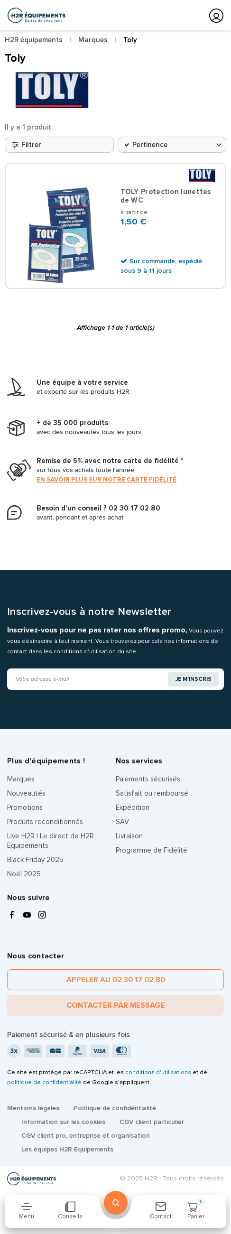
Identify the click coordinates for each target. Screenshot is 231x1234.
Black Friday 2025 (35, 859)
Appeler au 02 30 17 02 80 (115, 979)
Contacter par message (115, 1005)
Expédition (132, 807)
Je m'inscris (194, 679)
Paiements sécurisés (148, 779)
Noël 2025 (24, 874)
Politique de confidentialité (115, 1108)
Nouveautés (26, 793)
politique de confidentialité (44, 1082)
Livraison (129, 836)
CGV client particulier (152, 1122)
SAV (122, 821)
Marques (21, 779)
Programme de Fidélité (151, 850)
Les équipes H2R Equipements (67, 1149)
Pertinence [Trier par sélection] (149, 144)
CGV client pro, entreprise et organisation (85, 1136)
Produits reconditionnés (45, 821)
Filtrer (26, 144)
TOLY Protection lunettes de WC (165, 195)
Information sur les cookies (63, 1122)
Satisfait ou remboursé (152, 793)
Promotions (25, 807)
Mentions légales (33, 1108)
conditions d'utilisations (158, 1072)
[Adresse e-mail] (88, 679)
